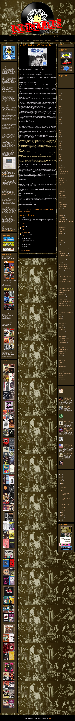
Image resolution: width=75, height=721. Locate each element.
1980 (60, 114)
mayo (62, 514)
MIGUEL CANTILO (62, 303)
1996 (60, 134)
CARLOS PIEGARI (62, 206)
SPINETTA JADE (62, 366)
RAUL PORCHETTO (63, 340)
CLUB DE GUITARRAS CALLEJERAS (66, 221)
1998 (60, 138)
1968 (60, 93)
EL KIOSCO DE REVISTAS (23, 40)
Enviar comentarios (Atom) (40, 259)
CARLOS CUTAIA (62, 202)
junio (62, 512)
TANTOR (60, 371)
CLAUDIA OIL (61, 215)
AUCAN (60, 186)
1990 (60, 128)
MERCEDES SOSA (62, 296)
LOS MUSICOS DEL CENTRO (64, 288)
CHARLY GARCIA (32, 209)
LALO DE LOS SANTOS (63, 283)
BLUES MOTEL (62, 197)
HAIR (60, 257)
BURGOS (61, 199)
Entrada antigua (52, 255)
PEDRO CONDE (62, 331)
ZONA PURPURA (62, 382)
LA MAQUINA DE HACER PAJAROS (65, 273)
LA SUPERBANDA (62, 279)
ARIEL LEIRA (63, 507)
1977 (60, 108)
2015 (60, 165)
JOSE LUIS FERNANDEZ (63, 268)
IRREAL (60, 262)
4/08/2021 (24, 235)
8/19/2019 (24, 229)
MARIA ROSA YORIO (63, 292)
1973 (27, 209)
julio (62, 483)
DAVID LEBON (61, 231)
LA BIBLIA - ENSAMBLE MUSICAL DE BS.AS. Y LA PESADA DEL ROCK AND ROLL (68, 430)
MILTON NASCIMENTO (63, 310)
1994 (60, 130)
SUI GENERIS (27, 211)
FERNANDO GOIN (62, 246)
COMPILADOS (61, 227)
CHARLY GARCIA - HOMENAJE (67, 407)
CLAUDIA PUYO (62, 217)
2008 (60, 156)
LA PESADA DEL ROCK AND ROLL (65, 276)
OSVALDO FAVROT (62, 321)
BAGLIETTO (61, 191)
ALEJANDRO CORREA (63, 171)
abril (62, 515)
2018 (61, 476)
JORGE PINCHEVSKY (63, 266)
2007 (60, 154)
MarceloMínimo (25, 232)
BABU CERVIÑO (62, 189)
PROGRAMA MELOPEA (63, 338)
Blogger (49, 718)
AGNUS (60, 169)
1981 (60, 115)
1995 (60, 132)
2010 (60, 160)
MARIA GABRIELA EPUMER (64, 290)
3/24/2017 (24, 223)
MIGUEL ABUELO (62, 299)
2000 (60, 141)
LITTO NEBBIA (39, 209)
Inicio (39, 255)
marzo (62, 517)
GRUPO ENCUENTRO (63, 253)
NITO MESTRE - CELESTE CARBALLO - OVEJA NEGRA (68, 445)
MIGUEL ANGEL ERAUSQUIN (64, 301)
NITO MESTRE (46, 209)
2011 (60, 162)
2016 (61, 479)
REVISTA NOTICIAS (62, 342)
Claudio (23, 226)
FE (59, 244)
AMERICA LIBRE (62, 180)
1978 (60, 110)
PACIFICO (61, 325)
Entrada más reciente (24, 255)
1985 (60, 123)
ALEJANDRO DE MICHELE (64, 173)
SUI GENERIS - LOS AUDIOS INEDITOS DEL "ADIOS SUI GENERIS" (68, 398)
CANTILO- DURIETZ (63, 200)
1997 (60, 136)
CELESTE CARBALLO (63, 210)
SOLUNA (60, 362)
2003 (60, 147)
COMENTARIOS (62, 225)
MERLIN (60, 297)
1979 (60, 112)
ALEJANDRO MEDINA (63, 175)
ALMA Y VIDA (61, 176)
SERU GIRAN (61, 358)
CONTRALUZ (61, 229)
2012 (61, 519)
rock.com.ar (4, 281)
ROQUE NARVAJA (62, 351)
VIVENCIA (61, 381)
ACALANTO (61, 167)
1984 (60, 121)
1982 (60, 117)
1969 (60, 95)
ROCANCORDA (62, 347)
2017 (61, 477)
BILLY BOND (61, 193)
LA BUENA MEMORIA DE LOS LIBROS (42, 40)
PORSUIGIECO (62, 336)
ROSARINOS (61, 353)
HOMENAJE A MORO (65, 504)
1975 (60, 104)
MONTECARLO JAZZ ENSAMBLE (65, 312)
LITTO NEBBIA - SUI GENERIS (65, 494)
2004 (60, 149)
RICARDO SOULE (62, 344)
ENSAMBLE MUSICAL (63, 238)
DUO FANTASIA (62, 235)
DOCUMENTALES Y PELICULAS (62, 40)
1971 (60, 97)
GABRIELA (61, 251)
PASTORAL (61, 327)
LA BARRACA (61, 270)
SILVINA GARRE (62, 360)
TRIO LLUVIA (61, 377)
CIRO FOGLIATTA (62, 213)
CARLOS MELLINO (62, 204)
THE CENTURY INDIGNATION (64, 373)
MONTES (61, 314)
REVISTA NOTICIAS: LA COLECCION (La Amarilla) (68, 390)
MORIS (60, 316)
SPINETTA (61, 364)
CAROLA (60, 208)
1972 (60, 99)
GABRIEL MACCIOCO (63, 249)
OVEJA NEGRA (62, 323)
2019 (61, 474)
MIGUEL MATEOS (62, 307)
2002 (60, 145)
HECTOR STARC (62, 260)
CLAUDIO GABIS (62, 219)
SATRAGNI (61, 355)
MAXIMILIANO (61, 294)
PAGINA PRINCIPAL (8, 40)
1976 (60, 106)
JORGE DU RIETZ (62, 264)
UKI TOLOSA (61, 379)
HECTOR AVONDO (62, 259)
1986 (60, 125)
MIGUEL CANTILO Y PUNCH (64, 305)
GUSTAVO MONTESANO (63, 255)
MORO (60, 318)
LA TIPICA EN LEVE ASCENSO (65, 281)
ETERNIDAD (61, 242)
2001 (60, 143)
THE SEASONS (62, 375)
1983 (60, 119)
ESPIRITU (61, 240)
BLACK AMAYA (62, 195)
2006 (60, 152)
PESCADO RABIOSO (63, 334)
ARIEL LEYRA (61, 182)
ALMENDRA (61, 178)
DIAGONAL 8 (61, 233)
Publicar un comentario (25, 250)
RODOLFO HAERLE (63, 349)
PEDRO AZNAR (62, 329)
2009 (60, 158)
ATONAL (60, 184)
